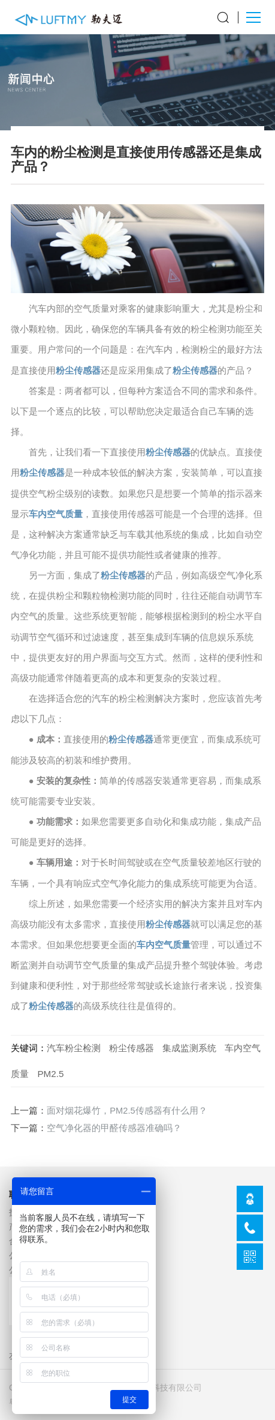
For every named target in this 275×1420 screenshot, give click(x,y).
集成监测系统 (189, 1048)
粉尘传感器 (78, 370)
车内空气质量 (56, 514)
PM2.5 (50, 1074)
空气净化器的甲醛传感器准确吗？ (114, 1128)
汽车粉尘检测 (74, 1048)
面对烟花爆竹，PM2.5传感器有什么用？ (127, 1110)
